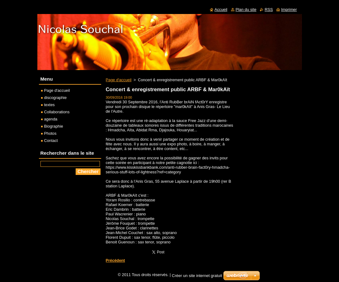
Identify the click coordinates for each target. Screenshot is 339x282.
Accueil (220, 9)
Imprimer (289, 9)
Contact (51, 140)
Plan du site (246, 9)
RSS (269, 9)
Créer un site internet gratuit (197, 277)
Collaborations (57, 112)
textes (49, 104)
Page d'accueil (119, 80)
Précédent (115, 260)
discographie (55, 97)
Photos (50, 133)
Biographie (53, 126)
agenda (51, 119)
